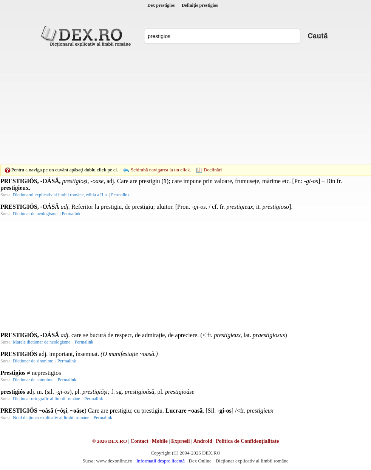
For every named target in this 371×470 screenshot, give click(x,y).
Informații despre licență (160, 461)
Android (202, 441)
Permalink (120, 194)
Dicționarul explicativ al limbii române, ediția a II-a (60, 194)
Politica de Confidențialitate (247, 441)
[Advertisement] (174, 106)
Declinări (213, 170)
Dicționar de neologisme (35, 213)
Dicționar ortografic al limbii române (46, 398)
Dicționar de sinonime (33, 361)
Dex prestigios (161, 5)
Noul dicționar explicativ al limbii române (51, 417)
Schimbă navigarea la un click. (161, 170)
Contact (139, 441)
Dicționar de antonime (33, 379)
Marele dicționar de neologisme (41, 342)
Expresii (180, 441)
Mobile (160, 441)
